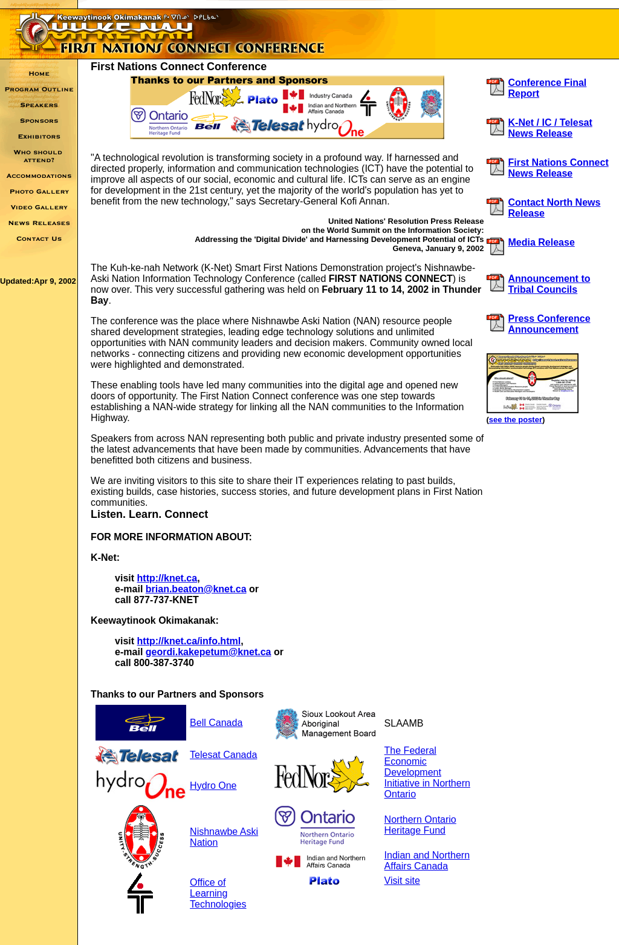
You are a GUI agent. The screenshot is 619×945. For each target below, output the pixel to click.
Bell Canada (216, 723)
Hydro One (213, 785)
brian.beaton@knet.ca (196, 589)
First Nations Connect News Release (558, 167)
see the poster (515, 419)
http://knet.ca (167, 578)
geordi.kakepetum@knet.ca (208, 652)
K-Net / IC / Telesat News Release (550, 128)
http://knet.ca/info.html (189, 641)
